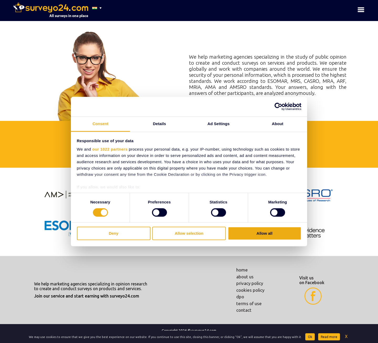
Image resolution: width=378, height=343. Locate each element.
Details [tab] (159, 123)
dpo (240, 296)
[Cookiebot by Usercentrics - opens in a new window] (278, 106)
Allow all (264, 233)
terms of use (249, 303)
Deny (113, 233)
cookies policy (250, 290)
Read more (329, 337)
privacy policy (249, 283)
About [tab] (278, 123)
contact (243, 310)
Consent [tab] (100, 123)
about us (245, 276)
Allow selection (189, 233)
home (242, 269)
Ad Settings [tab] (218, 123)
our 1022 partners (110, 149)
